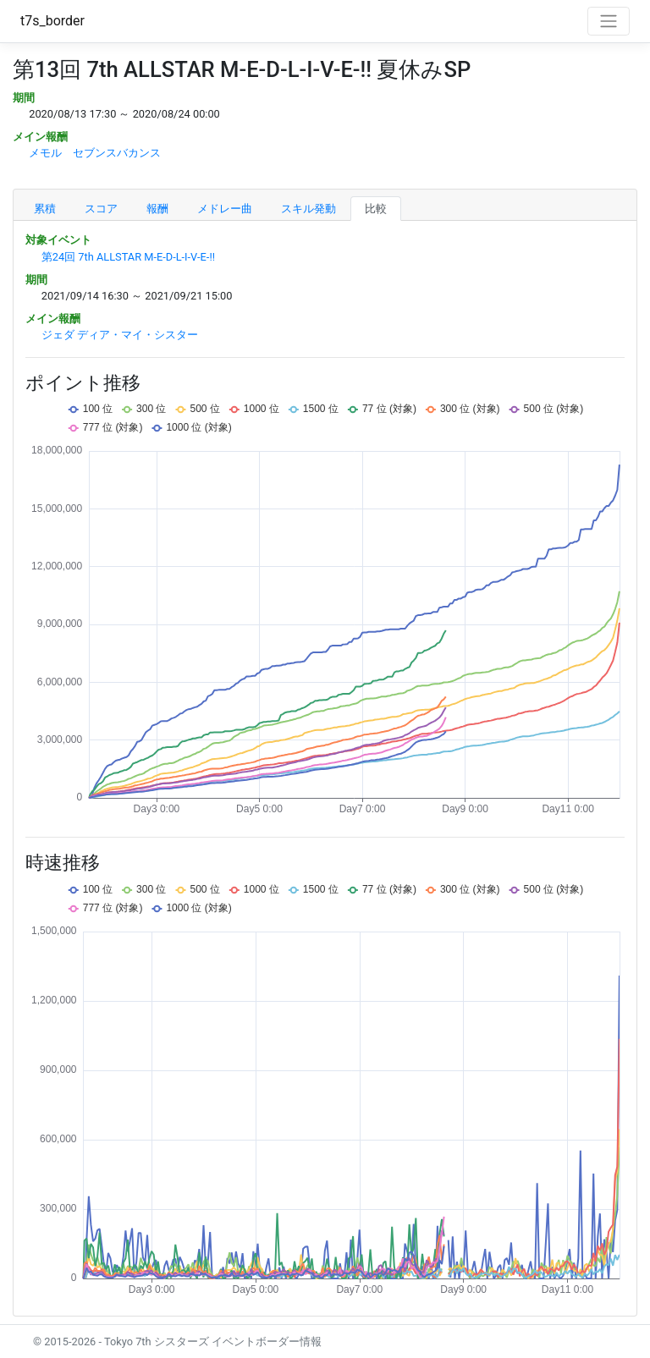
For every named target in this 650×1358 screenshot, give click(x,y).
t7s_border (52, 21)
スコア (101, 208)
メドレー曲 (224, 208)
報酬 (157, 208)
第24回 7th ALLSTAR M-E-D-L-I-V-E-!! (128, 256)
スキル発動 (308, 208)
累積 (45, 208)
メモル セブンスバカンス (95, 152)
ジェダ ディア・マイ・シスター (119, 334)
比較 (376, 208)
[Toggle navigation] (608, 21)
